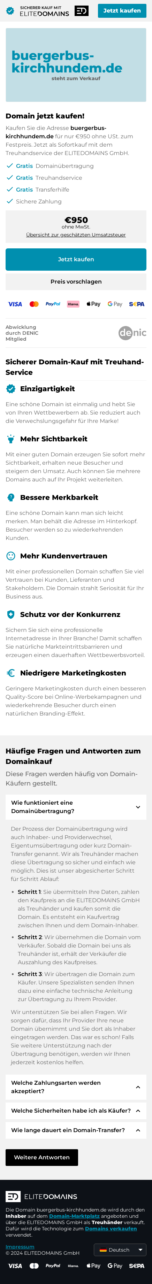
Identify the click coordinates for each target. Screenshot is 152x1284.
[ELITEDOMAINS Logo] (76, 1197)
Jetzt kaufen (122, 10)
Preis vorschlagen (76, 281)
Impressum (20, 1247)
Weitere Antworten (42, 1157)
